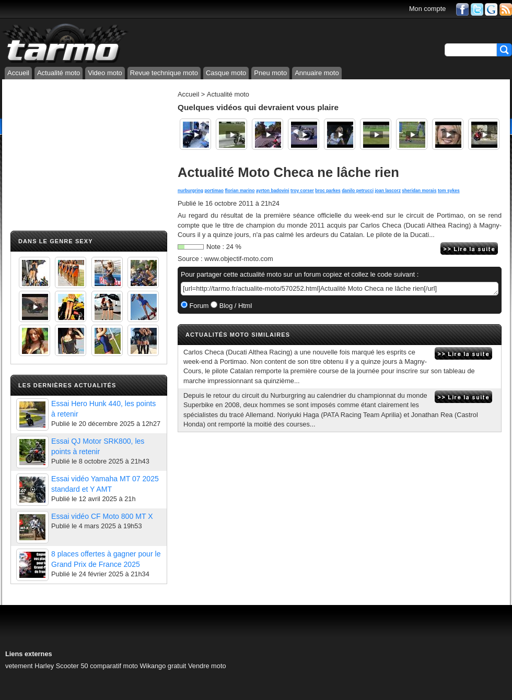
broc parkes (328, 190)
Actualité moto (58, 73)
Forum (198, 306)
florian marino (239, 190)
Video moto (105, 73)
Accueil (18, 73)
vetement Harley (29, 666)
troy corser (302, 190)
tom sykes (449, 190)
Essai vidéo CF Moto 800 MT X (102, 516)
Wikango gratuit (163, 666)
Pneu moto (270, 73)
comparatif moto (114, 666)
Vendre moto (207, 666)
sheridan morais (419, 190)
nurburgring (190, 190)
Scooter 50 (72, 666)
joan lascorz (388, 190)
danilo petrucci (358, 190)
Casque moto (226, 73)
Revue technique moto (164, 73)
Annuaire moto (317, 73)
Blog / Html (234, 306)
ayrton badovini (272, 190)
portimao (214, 190)
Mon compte (427, 9)
